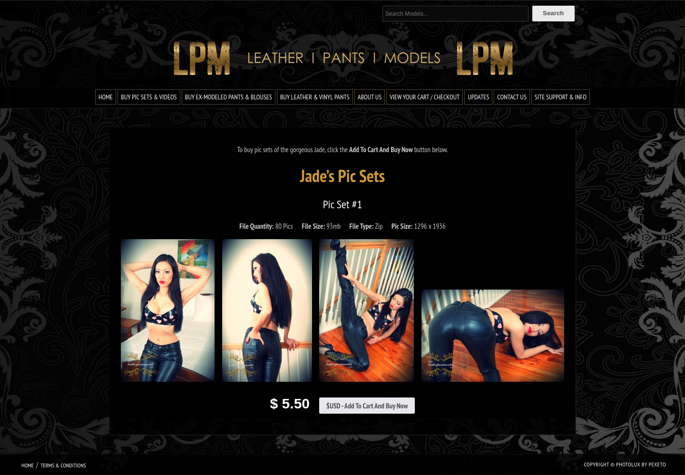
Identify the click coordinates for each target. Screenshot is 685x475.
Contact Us (511, 97)
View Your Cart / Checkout (425, 97)
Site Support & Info (561, 97)
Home (105, 97)
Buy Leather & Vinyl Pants (315, 97)
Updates (478, 97)
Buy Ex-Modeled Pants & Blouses (228, 97)
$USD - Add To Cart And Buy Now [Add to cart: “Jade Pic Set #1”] (367, 405)
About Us (370, 97)
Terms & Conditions (63, 465)
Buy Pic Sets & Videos (148, 97)
